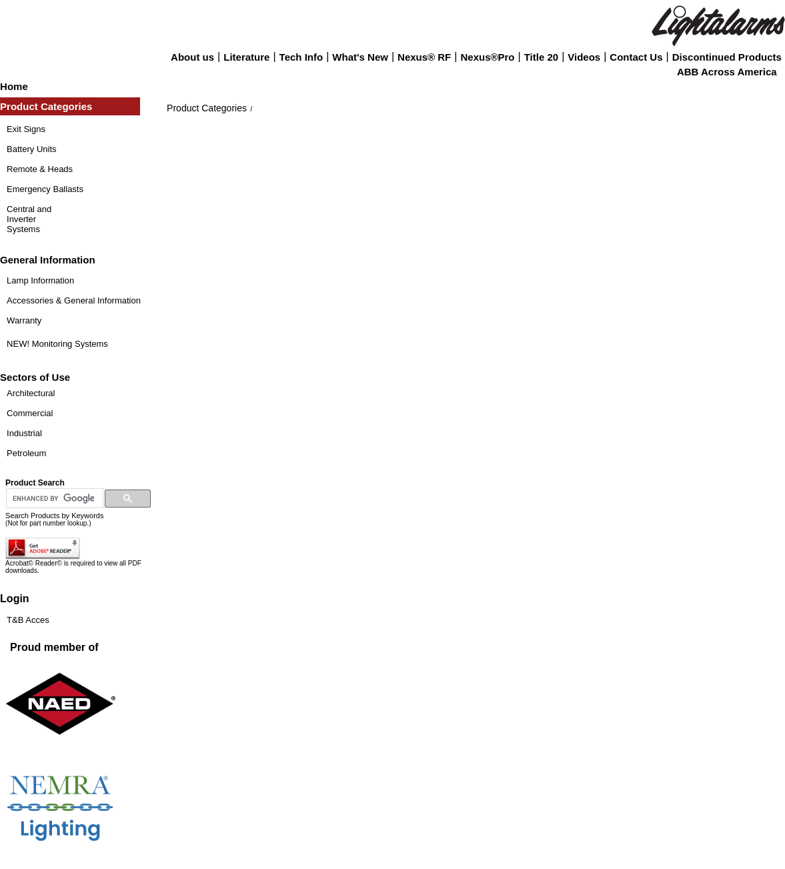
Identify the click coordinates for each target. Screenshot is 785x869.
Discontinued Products (727, 57)
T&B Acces (28, 620)
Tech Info (301, 57)
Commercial (30, 413)
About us (192, 57)
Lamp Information (40, 280)
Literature (246, 57)
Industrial (24, 433)
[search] (53, 499)
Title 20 (541, 57)
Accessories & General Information (74, 300)
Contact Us (636, 57)
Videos (584, 57)
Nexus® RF (424, 57)
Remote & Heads (40, 169)
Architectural (31, 393)
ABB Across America (727, 71)
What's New (360, 57)
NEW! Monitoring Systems (57, 344)
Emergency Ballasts (45, 189)
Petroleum (26, 453)
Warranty (24, 320)
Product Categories (207, 108)
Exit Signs (26, 129)
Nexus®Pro (487, 57)
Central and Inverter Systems (29, 219)
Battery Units (31, 149)
